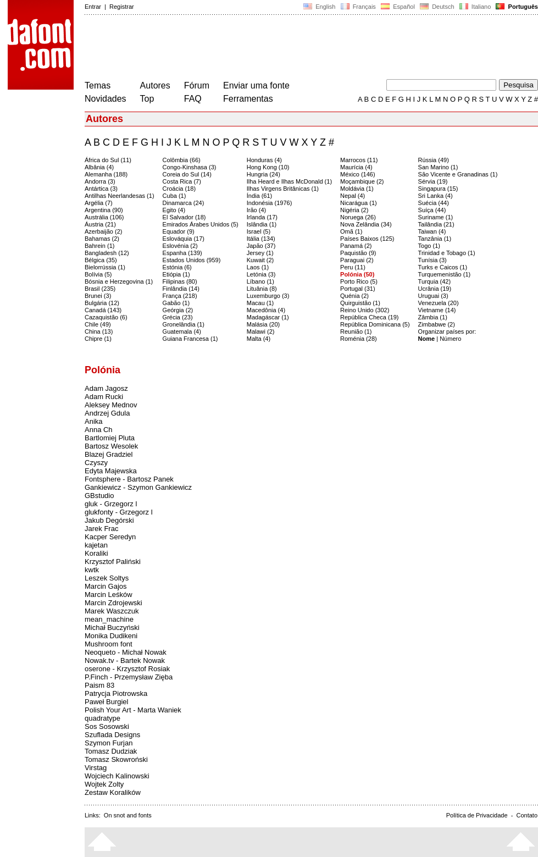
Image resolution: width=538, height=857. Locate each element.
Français (358, 6)
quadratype (102, 718)
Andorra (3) (100, 181)
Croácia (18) (179, 188)
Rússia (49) (433, 160)
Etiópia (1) (176, 274)
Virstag (96, 768)
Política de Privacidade (477, 815)
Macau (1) (260, 303)
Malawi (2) (261, 331)
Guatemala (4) (182, 331)
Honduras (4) (264, 160)
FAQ (193, 98)
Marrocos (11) (359, 160)
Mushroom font (108, 644)
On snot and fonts (128, 815)
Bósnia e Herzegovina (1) (119, 281)
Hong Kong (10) (268, 167)
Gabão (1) (176, 303)
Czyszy (96, 462)
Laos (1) (258, 267)
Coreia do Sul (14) (187, 174)
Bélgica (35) (101, 260)
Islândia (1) (261, 224)
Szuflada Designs (112, 735)
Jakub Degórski (109, 520)
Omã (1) (351, 231)
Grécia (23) (178, 317)
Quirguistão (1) (360, 303)
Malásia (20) (263, 324)
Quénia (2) (354, 295)
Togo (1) (429, 245)
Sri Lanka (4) (435, 195)
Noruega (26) (358, 217)
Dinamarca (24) (183, 203)
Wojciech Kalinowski (117, 776)
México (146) (357, 174)
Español (398, 6)
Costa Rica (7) (182, 181)
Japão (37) (261, 245)
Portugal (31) (357, 288)
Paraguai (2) (357, 260)
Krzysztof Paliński (113, 561)
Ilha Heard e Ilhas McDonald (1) (289, 181)
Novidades (105, 98)
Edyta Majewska (111, 471)
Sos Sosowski (107, 726)
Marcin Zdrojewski (113, 603)
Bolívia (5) (98, 274)
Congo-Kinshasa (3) (190, 167)
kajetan (96, 545)
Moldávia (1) (357, 188)
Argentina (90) (104, 210)
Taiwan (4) (432, 231)
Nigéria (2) (354, 210)
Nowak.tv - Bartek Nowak (125, 660)
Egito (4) (174, 210)
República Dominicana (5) (375, 324)
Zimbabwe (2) (436, 324)
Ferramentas (248, 98)
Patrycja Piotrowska (116, 693)
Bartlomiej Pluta (110, 438)
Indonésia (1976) (269, 203)
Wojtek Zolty (104, 784)
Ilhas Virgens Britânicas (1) (283, 188)
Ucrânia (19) (435, 288)
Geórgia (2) (178, 310)
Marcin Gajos (106, 586)
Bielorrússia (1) (105, 267)
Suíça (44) (432, 210)
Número (450, 338)
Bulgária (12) (102, 303)
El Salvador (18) (184, 217)
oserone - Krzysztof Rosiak (127, 669)
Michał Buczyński (112, 627)
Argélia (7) (99, 203)
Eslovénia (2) (180, 245)
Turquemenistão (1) (444, 274)
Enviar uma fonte (256, 85)
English (319, 6)
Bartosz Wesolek (111, 446)
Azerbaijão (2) (103, 231)
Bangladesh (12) (107, 253)
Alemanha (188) (106, 174)
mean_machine (109, 619)
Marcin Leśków (108, 594)
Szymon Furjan (108, 743)
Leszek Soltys (107, 578)
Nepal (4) (352, 195)
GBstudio (99, 495)
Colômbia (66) (182, 160)
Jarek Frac (101, 528)
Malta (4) (258, 338)
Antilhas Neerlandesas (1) (119, 195)
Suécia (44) (433, 203)
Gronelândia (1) (183, 324)
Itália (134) (261, 238)
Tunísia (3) (432, 260)
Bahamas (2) (102, 238)
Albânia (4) (99, 167)
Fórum (196, 85)
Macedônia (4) (266, 310)
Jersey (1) (260, 253)
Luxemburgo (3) (268, 295)
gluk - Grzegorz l (111, 504)
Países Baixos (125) (367, 238)
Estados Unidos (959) (192, 260)
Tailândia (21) (436, 224)
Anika (94, 421)
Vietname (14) (437, 310)
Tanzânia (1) (435, 238)
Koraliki (96, 553)
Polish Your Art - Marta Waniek (133, 710)
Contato (526, 815)
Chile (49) (98, 324)
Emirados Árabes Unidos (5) (201, 224)
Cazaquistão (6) (106, 317)
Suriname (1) (435, 217)
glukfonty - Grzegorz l (119, 512)
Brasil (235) (100, 288)
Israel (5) (258, 231)
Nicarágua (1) (358, 203)
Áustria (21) (100, 224)
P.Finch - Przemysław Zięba (129, 677)
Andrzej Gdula (107, 413)
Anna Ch (99, 429)
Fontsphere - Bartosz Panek (129, 479)
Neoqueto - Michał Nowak (126, 652)
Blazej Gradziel (108, 454)
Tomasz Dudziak (111, 751)
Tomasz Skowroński (116, 759)
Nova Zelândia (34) (366, 224)
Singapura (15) (438, 188)
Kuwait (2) (260, 260)
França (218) (180, 295)
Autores (155, 85)
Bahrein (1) (99, 245)
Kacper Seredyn (110, 537)
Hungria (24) (263, 174)
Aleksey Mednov (111, 405)
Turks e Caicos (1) (442, 267)
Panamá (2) (355, 245)
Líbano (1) (260, 281)
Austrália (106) (104, 217)
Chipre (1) (98, 338)
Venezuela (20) (438, 303)
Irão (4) (256, 210)
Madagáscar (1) (268, 317)
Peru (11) (352, 267)
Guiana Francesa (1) (190, 338)
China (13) (99, 331)
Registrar (121, 6)
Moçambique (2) (362, 181)
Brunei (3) (98, 295)
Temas (97, 85)
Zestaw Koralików (113, 792)
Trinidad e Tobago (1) (446, 253)
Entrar (93, 6)
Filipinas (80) (180, 281)
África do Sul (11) (108, 160)
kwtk (92, 570)
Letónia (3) (261, 274)
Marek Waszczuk (111, 611)
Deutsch (437, 6)
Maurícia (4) (356, 167)
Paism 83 (99, 685)
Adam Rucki (104, 396)
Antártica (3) (101, 188)
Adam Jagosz (106, 388)
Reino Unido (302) (364, 310)
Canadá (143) (103, 310)
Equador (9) (179, 231)
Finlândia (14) (181, 288)
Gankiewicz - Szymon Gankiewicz (138, 487)
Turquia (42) (434, 281)
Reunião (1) (355, 331)
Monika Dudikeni (111, 636)
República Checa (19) (369, 317)
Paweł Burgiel (107, 702)
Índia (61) (259, 195)
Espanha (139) (182, 253)
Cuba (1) (174, 195)
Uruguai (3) (433, 295)
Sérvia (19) (433, 181)
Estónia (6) (177, 267)
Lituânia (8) (262, 288)
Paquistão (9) (358, 253)
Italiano (475, 6)
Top (147, 98)
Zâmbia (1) (432, 317)
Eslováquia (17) (183, 238)
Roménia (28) (358, 338)
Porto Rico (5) (359, 281)
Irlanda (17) (262, 217)
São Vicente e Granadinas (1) (458, 174)
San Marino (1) (438, 167)
